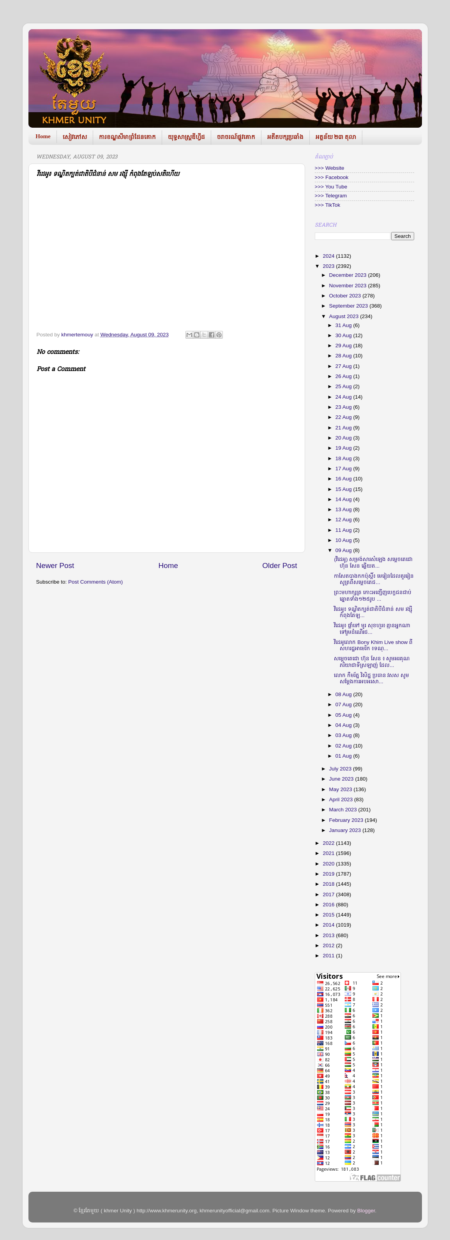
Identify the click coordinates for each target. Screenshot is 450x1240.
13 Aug (344, 509)
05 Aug (344, 715)
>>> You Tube (331, 187)
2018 (329, 884)
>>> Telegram (331, 196)
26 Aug (344, 376)
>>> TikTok (328, 205)
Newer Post (55, 565)
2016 (329, 905)
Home (42, 136)
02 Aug (344, 746)
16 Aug (344, 479)
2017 (329, 894)
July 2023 (341, 769)
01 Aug (344, 756)
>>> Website (329, 168)
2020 (329, 864)
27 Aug (344, 366)
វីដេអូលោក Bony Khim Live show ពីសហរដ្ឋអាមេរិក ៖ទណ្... (373, 645)
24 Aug (344, 397)
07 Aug (344, 704)
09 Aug (344, 550)
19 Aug (344, 448)
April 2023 (342, 799)
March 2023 (343, 810)
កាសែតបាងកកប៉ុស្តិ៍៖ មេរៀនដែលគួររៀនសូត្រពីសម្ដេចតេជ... (374, 579)
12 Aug (344, 519)
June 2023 (342, 779)
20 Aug (344, 438)
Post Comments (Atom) (95, 582)
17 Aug (344, 468)
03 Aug (344, 735)
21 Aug (344, 428)
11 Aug (344, 530)
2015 (329, 915)
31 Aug (344, 325)
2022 (329, 843)
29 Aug (344, 345)
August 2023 (344, 316)
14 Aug (344, 499)
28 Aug (344, 356)
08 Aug (344, 694)
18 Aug (344, 458)
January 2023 (346, 830)
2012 (329, 945)
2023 (329, 266)
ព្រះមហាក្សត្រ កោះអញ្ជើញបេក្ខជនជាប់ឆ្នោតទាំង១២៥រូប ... (372, 595)
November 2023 (348, 285)
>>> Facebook (332, 177)
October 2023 (346, 296)
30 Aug (344, 335)
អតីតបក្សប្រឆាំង (285, 137)
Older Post (279, 565)
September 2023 (349, 306)
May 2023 (341, 789)
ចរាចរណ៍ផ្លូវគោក (236, 137)
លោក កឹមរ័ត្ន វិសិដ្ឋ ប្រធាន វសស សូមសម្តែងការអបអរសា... (371, 678)
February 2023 (347, 820)
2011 (329, 956)
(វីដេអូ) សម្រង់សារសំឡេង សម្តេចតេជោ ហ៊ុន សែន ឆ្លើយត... (373, 562)
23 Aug (344, 407)
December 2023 (348, 275)
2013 (329, 935)
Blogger (366, 1211)
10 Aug (344, 540)
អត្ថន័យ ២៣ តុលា (336, 137)
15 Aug (344, 489)
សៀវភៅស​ (75, 137)
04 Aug (344, 725)
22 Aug (344, 417)
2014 (329, 925)
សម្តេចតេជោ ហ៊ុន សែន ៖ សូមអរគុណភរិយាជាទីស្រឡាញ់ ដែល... (371, 662)
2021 (329, 853)
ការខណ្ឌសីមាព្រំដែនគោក (127, 137)
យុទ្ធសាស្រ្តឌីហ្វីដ (186, 137)
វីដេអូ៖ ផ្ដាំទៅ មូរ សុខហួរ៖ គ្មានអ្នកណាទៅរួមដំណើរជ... (372, 629)
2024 (329, 256)
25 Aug (344, 386)
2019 (329, 874)
